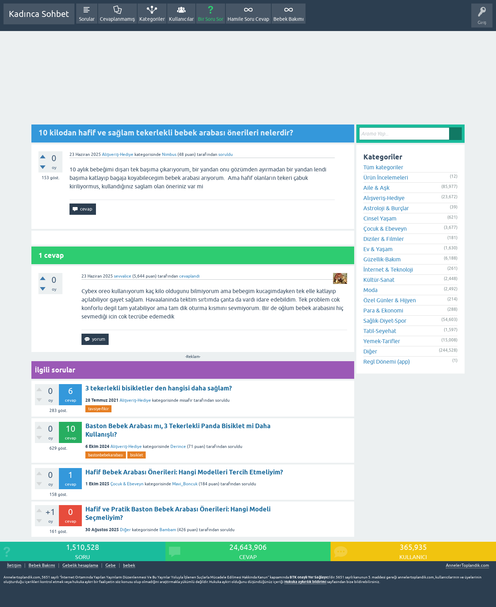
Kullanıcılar (181, 19)
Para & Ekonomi (383, 310)
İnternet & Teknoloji (388, 269)
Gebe (110, 565)
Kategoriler (152, 19)
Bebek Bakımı (288, 19)
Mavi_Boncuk (185, 483)
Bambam (167, 529)
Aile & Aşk (376, 187)
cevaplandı (189, 276)
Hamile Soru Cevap (248, 19)
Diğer (125, 529)
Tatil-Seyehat (379, 331)
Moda (370, 290)
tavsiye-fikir (98, 409)
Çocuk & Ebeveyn (127, 483)
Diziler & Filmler (383, 239)
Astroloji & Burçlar (386, 208)
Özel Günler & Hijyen (389, 300)
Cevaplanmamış (117, 19)
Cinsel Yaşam (380, 218)
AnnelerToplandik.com (467, 565)
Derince (178, 446)
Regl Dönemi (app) (386, 361)
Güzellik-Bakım (382, 259)
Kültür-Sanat (378, 280)
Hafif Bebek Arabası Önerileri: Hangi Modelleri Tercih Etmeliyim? (184, 472)
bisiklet (136, 455)
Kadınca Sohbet (39, 14)
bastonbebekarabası (105, 455)
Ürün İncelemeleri (385, 177)
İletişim (14, 565)
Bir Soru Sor (210, 19)
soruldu (225, 154)
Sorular (87, 19)
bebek (129, 565)
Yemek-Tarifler (381, 341)
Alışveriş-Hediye (117, 154)
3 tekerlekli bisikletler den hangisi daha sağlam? (158, 388)
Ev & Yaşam (378, 249)
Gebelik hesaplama (80, 565)
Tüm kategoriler (383, 167)
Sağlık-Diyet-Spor (384, 320)
